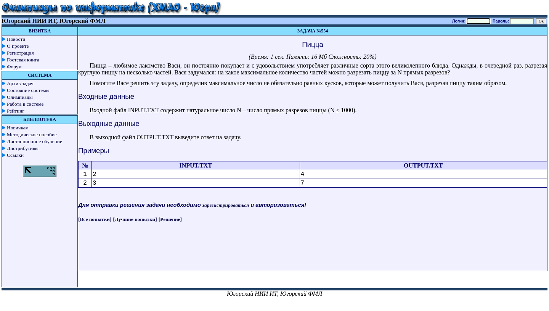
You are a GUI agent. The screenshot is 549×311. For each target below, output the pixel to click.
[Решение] (170, 219)
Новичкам (18, 128)
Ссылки (15, 155)
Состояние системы (28, 90)
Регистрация (20, 53)
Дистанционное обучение (34, 141)
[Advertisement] (312, 254)
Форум (14, 66)
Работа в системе (25, 104)
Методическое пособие (32, 134)
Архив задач (20, 83)
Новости (16, 39)
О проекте (18, 46)
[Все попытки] (94, 219)
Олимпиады (20, 97)
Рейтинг (15, 111)
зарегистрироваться (225, 205)
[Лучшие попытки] (135, 219)
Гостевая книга (23, 60)
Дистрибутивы (23, 148)
